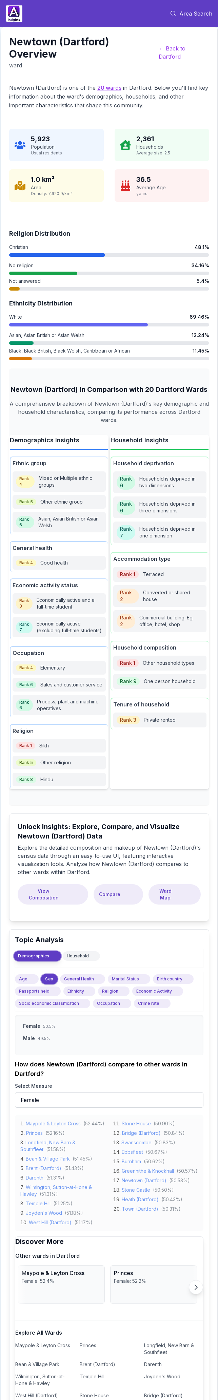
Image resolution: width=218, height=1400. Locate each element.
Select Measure (33, 1086)
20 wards (109, 87)
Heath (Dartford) (140, 1198)
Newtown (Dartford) (144, 1179)
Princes (34, 1131)
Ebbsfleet (132, 1150)
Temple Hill (38, 1202)
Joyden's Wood (44, 1211)
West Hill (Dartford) (50, 1221)
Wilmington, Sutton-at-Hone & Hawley (40, 1380)
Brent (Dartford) (43, 1167)
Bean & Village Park (48, 1157)
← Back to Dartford (172, 52)
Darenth (34, 1176)
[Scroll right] (196, 1287)
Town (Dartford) (140, 1207)
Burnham (131, 1160)
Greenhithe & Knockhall (148, 1169)
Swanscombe (136, 1141)
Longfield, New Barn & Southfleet (169, 1348)
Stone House (136, 1122)
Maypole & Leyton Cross (53, 1122)
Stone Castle (136, 1188)
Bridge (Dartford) (141, 1131)
